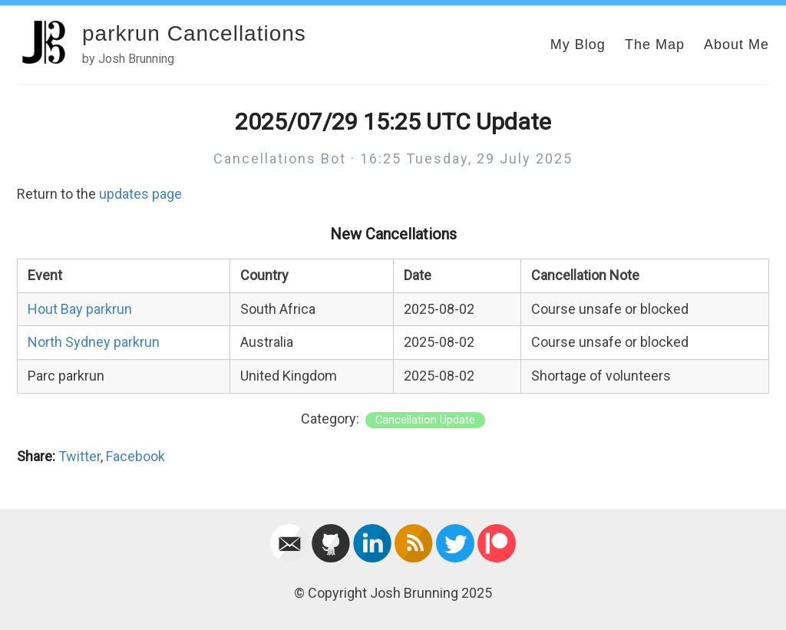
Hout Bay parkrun (80, 309)
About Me (736, 44)
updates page (140, 194)
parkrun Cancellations (194, 33)
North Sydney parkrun (94, 342)
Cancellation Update (425, 420)
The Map (655, 44)
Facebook (135, 456)
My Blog (578, 44)
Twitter (79, 456)
